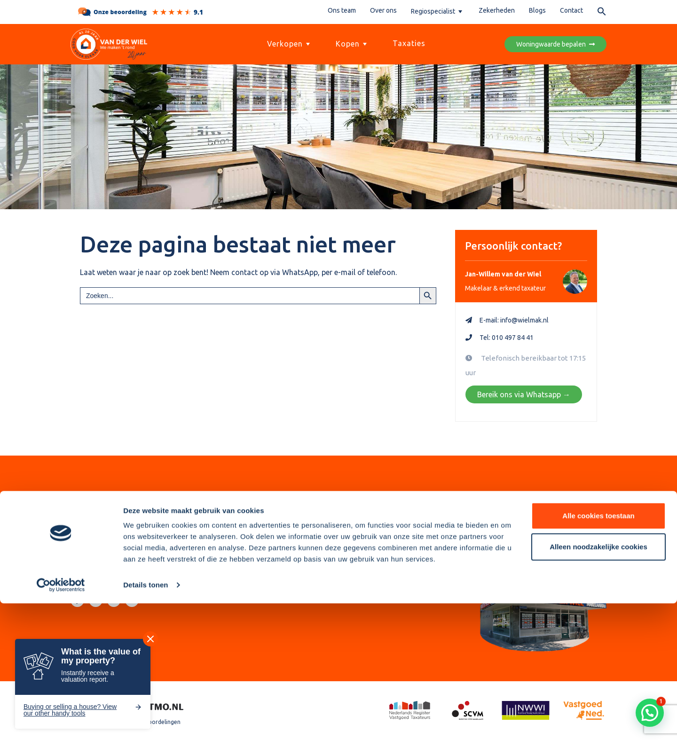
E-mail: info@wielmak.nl (514, 320)
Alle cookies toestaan (598, 652)
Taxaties (409, 43)
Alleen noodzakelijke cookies (598, 683)
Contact (571, 10)
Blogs (537, 10)
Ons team (342, 10)
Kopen (352, 43)
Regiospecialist (437, 11)
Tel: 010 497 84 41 (507, 337)
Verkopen (289, 43)
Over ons (383, 10)
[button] (601, 13)
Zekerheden (497, 10)
